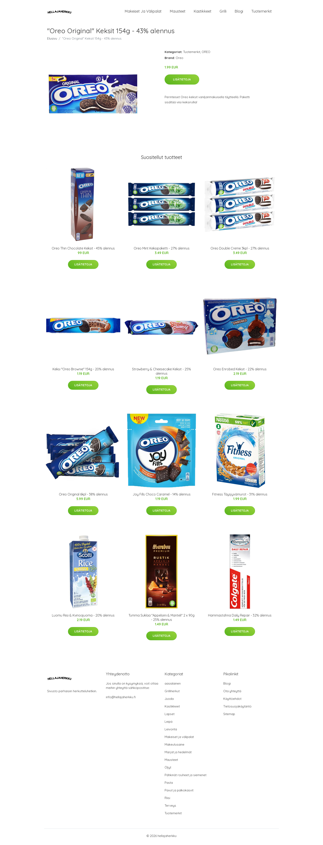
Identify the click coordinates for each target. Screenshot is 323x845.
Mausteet (177, 12)
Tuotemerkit (261, 12)
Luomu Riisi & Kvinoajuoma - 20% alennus (83, 617)
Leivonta (171, 731)
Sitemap (229, 716)
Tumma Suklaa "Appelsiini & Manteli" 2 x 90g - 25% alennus (161, 619)
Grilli (223, 12)
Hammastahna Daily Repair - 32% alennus (240, 617)
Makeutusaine (174, 746)
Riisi (167, 800)
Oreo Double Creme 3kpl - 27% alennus (240, 250)
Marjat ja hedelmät (178, 754)
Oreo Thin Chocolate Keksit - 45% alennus (83, 250)
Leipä (168, 724)
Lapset (169, 716)
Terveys (170, 808)
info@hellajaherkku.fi (121, 699)
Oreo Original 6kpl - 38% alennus (83, 496)
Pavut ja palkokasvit (179, 792)
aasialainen (173, 685)
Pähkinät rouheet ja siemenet (185, 777)
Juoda (169, 701)
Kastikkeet (202, 12)
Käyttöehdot (232, 701)
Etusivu (52, 40)
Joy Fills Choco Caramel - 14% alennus (162, 496)
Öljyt (168, 769)
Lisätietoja (182, 81)
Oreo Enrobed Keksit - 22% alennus (240, 371)
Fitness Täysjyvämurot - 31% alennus (239, 496)
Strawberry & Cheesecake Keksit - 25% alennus (161, 373)
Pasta (169, 785)
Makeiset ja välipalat (143, 12)
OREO (206, 54)
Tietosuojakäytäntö (237, 708)
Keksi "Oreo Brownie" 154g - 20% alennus (83, 371)
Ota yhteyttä (232, 693)
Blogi (239, 12)
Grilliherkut (172, 693)
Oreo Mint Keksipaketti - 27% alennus (162, 250)
